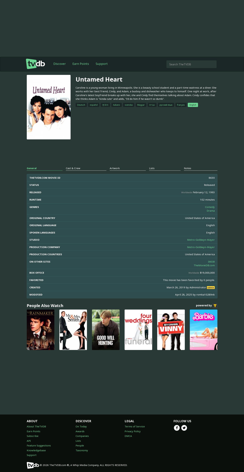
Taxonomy (82, 450)
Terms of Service (135, 426)
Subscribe (32, 436)
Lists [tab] (152, 168)
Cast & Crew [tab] (73, 168)
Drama (211, 210)
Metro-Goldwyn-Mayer (201, 239)
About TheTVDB (36, 426)
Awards (80, 431)
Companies (82, 436)
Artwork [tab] (115, 168)
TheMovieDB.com (204, 265)
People (80, 445)
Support (102, 64)
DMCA (128, 436)
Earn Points (80, 64)
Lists (78, 440)
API (29, 440)
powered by (206, 305)
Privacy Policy (133, 431)
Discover (59, 64)
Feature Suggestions (39, 445)
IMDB (211, 261)
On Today (81, 426)
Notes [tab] (187, 168)
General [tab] (31, 168)
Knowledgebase (36, 450)
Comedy (210, 207)
